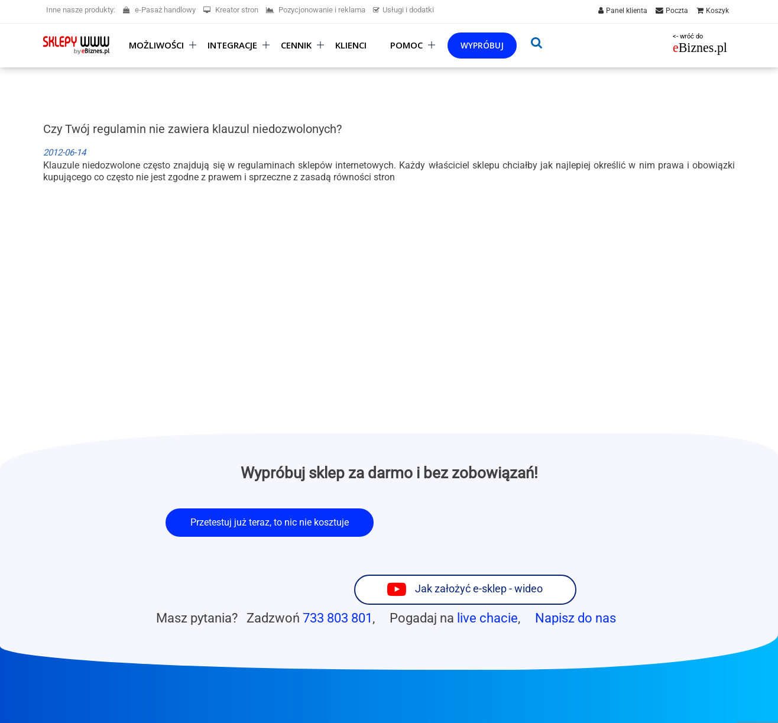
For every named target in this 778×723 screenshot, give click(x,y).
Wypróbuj (482, 45)
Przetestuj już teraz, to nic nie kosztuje (269, 522)
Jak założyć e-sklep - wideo (533, 521)
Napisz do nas (575, 570)
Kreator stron (230, 9)
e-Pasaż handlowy (159, 9)
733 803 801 (337, 570)
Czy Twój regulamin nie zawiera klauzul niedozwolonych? (192, 129)
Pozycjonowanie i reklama (315, 9)
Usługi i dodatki (403, 9)
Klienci (351, 45)
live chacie (487, 570)
